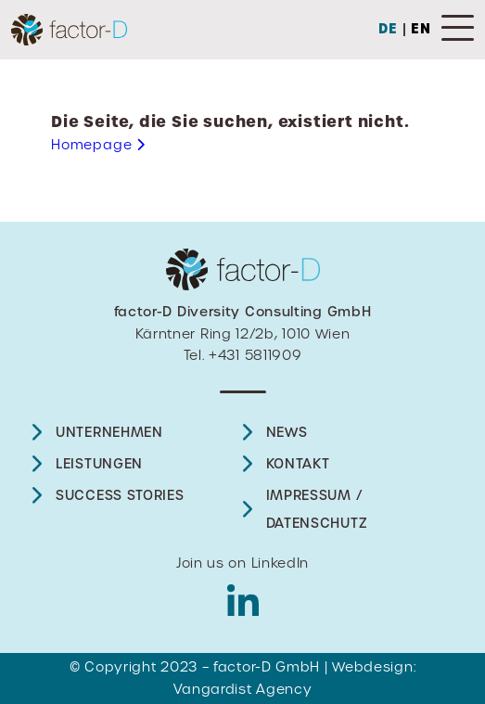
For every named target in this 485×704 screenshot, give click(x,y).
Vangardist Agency (243, 689)
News (287, 432)
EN (421, 28)
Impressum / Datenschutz (317, 509)
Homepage (98, 144)
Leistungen (99, 463)
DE (388, 28)
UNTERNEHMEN (109, 432)
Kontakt (298, 463)
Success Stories (120, 495)
